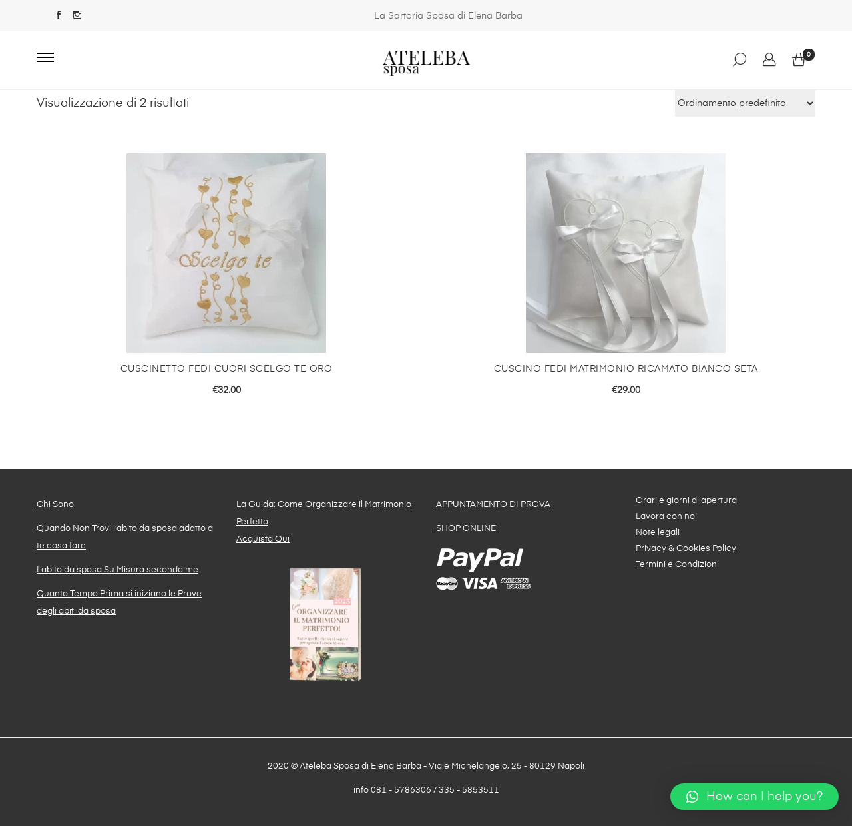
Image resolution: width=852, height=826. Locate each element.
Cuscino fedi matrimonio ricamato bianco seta (626, 369)
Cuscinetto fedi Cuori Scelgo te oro (226, 369)
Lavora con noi (666, 516)
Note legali (658, 532)
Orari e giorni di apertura (686, 500)
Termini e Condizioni (677, 564)
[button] (754, 796)
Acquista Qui (263, 539)
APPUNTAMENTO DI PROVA (493, 504)
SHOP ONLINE (466, 528)
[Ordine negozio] (745, 103)
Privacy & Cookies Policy (686, 548)
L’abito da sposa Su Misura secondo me (117, 570)
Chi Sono (55, 504)
